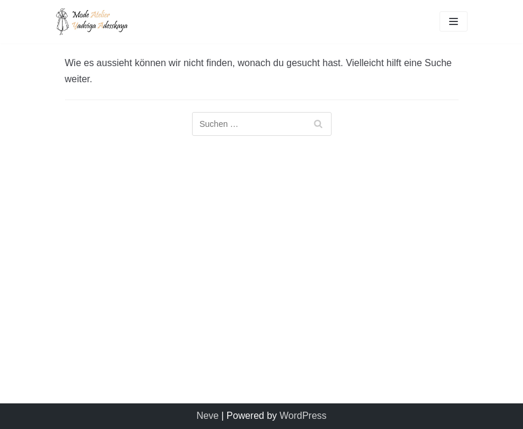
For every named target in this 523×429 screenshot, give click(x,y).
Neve (207, 416)
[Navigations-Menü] (454, 21)
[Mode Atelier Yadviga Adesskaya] (92, 21)
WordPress (303, 416)
